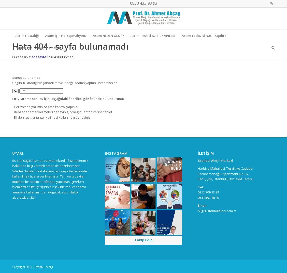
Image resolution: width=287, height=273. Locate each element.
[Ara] (271, 48)
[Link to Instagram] (271, 3)
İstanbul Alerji (44, 267)
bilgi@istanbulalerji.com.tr (217, 211)
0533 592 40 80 (208, 197)
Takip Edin (143, 240)
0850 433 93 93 (143, 3)
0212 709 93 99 (208, 192)
